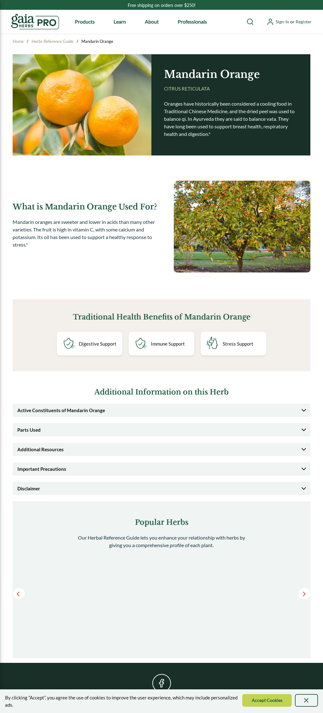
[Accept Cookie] (267, 700)
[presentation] (306, 700)
